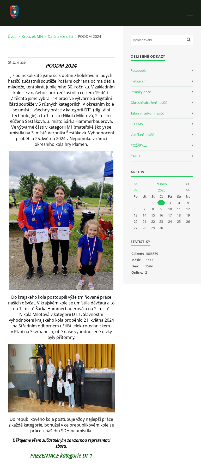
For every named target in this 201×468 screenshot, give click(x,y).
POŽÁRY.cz (139, 145)
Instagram (139, 81)
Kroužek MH (32, 36)
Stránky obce (141, 91)
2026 (161, 190)
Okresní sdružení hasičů (149, 102)
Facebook (138, 70)
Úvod (12, 36)
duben (162, 184)
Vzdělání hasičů (142, 134)
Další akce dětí (60, 36)
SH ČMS (137, 124)
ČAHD (135, 156)
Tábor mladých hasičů (147, 113)
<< (135, 184)
